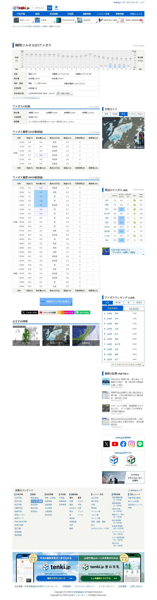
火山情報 (48, 508)
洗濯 (71, 501)
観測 (37, 14)
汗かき (80, 501)
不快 (79, 505)
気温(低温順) (134, 309)
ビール (80, 515)
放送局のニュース (135, 505)
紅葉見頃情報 (119, 527)
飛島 (116, 324)
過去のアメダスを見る (58, 301)
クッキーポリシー (107, 586)
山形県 (109, 313)
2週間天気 (19, 508)
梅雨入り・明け (119, 516)
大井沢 (107, 227)
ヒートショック (119, 533)
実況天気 (34, 505)
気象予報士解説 (134, 498)
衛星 (106, 114)
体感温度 (72, 522)
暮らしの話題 (133, 501)
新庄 (107, 222)
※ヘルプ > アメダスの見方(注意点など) (26, 98)
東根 (116, 339)
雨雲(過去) (35, 498)
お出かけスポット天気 (100, 528)
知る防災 (48, 515)
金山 (107, 240)
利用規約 (67, 586)
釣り (93, 525)
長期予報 (18, 511)
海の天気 (94, 501)
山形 (116, 329)
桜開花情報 (119, 504)
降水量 (118, 303)
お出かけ (72, 508)
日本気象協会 (31, 586)
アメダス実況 (37, 501)
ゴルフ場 (94, 515)
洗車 (71, 525)
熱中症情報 (119, 521)
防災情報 (54, 14)
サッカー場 (95, 511)
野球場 (94, 508)
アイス (80, 511)
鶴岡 (116, 354)
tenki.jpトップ (119, 2)
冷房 (79, 508)
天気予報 (21, 14)
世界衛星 (62, 505)
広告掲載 (122, 586)
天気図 (70, 14)
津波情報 (48, 505)
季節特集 (120, 14)
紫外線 (72, 518)
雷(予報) (18, 528)
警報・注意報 (50, 498)
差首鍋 (107, 231)
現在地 (56, 9)
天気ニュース (136, 14)
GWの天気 (119, 510)
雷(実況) (34, 511)
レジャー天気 (103, 14)
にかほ (107, 236)
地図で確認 (65, 93)
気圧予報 (18, 505)
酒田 (107, 205)
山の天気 (94, 498)
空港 (93, 505)
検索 (49, 8)
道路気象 (18, 532)
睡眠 (71, 528)
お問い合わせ (136, 586)
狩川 (107, 209)
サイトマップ (132, 2)
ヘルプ (141, 2)
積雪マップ (19, 518)
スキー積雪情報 (119, 538)
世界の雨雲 (19, 525)
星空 (71, 511)
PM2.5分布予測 (21, 522)
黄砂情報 (18, 535)
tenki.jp (21, 8)
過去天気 (34, 508)
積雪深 (139, 303)
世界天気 (18, 501)
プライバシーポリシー (85, 586)
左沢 (116, 349)
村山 (116, 334)
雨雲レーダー (20, 515)
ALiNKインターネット (47, 586)
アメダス (131, 114)
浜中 (107, 200)
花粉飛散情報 (119, 498)
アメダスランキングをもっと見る (128, 364)
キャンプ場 (95, 518)
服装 (71, 505)
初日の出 (119, 544)
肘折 (107, 218)
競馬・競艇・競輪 (98, 522)
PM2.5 (140, 114)
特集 (130, 508)
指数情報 (87, 14)
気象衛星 (62, 501)
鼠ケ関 (107, 214)
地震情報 (48, 501)
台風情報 (48, 511)
